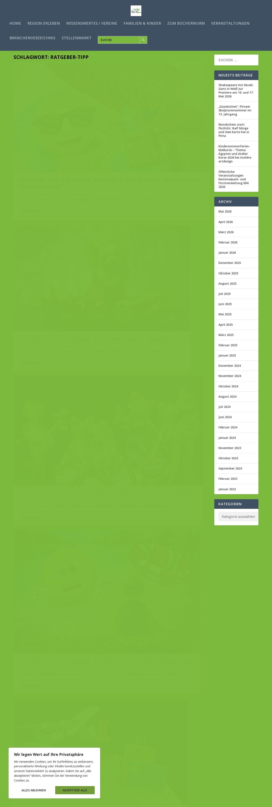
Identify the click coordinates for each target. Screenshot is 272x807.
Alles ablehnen (34, 790)
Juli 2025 (224, 298)
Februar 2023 (227, 483)
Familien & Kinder (142, 23)
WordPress (89, 802)
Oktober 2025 (228, 277)
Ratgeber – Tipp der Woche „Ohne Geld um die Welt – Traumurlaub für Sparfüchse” (60, 139)
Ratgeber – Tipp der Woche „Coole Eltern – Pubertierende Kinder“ (160, 624)
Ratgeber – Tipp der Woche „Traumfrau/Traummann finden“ (154, 502)
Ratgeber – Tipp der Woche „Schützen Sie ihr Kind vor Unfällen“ (155, 266)
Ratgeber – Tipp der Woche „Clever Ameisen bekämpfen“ (157, 384)
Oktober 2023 (228, 462)
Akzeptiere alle (75, 790)
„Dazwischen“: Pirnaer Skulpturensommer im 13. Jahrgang (234, 114)
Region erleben (43, 23)
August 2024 (227, 400)
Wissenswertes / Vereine (91, 23)
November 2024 (229, 380)
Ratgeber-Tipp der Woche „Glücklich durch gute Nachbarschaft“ (52, 258)
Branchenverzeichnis (32, 38)
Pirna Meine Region (34, 152)
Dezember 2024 (229, 370)
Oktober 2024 (228, 390)
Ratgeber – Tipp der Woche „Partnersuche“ (54, 724)
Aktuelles (71, 152)
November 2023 (229, 452)
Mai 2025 (224, 318)
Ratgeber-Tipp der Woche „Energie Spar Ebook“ (152, 742)
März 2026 (226, 236)
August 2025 (227, 287)
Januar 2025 (227, 359)
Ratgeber (83, 152)
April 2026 (225, 226)
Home (15, 23)
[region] (54, 773)
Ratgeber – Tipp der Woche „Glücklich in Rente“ (54, 605)
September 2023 (230, 473)
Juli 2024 (224, 411)
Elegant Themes (45, 802)
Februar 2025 (227, 349)
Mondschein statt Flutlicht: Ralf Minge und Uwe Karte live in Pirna (233, 134)
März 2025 (226, 339)
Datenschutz (212, 802)
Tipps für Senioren (89, 616)
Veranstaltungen (230, 23)
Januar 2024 (227, 442)
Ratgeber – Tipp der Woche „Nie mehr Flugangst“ (60, 491)
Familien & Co (173, 638)
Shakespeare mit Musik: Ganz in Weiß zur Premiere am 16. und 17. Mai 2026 (236, 94)
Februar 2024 (227, 431)
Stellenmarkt (77, 38)
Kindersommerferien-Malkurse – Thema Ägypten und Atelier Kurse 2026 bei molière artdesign (234, 157)
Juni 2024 (225, 421)
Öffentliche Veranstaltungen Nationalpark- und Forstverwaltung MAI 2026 (233, 183)
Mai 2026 (224, 216)
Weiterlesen (30, 175)
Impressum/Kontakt (237, 802)
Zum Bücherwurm (186, 23)
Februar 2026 (227, 246)
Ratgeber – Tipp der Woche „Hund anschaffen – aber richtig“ (154, 139)
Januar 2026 (227, 257)
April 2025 (225, 329)
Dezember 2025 (229, 267)
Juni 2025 (225, 308)
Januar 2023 (227, 493)
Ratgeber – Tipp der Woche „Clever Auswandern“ (54, 376)
